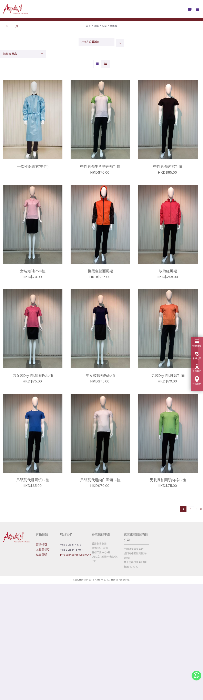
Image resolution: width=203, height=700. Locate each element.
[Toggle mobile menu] (198, 9)
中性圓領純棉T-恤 (168, 166)
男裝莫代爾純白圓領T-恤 (100, 480)
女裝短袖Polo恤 (32, 271)
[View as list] (106, 64)
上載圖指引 (43, 549)
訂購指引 (41, 544)
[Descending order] (120, 43)
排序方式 (90, 41)
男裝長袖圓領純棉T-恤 (168, 480)
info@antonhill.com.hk (75, 554)
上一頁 (12, 26)
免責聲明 (41, 554)
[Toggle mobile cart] (189, 9)
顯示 (10, 53)
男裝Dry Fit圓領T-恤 (168, 375)
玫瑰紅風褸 (168, 271)
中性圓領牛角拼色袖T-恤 (100, 166)
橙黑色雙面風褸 (100, 271)
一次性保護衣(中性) (33, 166)
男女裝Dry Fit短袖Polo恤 (32, 375)
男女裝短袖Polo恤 (100, 375)
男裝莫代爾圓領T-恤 (32, 480)
